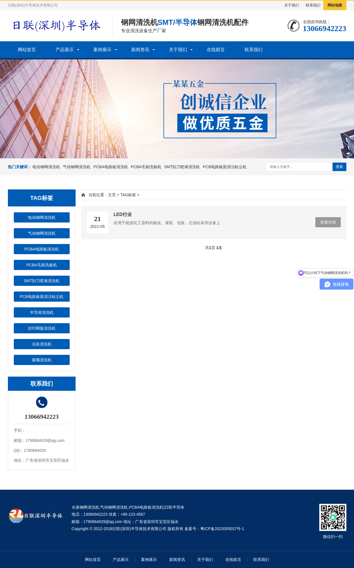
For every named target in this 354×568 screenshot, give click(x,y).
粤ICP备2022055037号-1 (222, 528)
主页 (112, 195)
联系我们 (313, 5)
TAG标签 (128, 195)
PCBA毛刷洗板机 (146, 167)
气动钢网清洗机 (77, 167)
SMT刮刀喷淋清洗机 (182, 167)
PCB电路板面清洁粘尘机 (225, 167)
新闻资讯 (140, 49)
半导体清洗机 (42, 312)
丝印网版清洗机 (42, 328)
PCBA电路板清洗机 (110, 167)
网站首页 (27, 49)
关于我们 (291, 5)
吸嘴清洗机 (42, 360)
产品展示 (65, 49)
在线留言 (216, 49)
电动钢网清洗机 (46, 167)
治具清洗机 (42, 344)
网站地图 (334, 5)
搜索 (339, 167)
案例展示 (102, 49)
